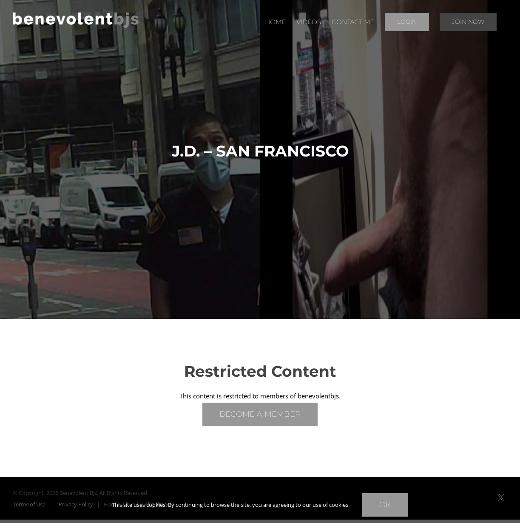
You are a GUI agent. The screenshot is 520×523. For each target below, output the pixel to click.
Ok (385, 504)
